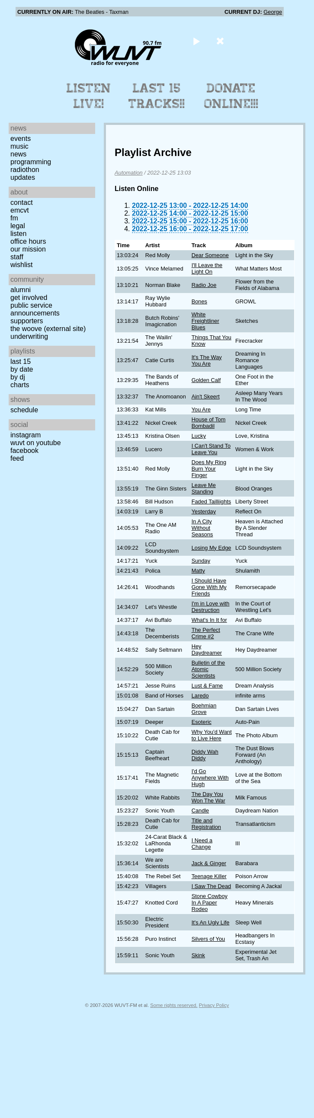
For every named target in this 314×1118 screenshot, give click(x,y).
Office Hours (28, 241)
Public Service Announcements (35, 309)
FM (14, 218)
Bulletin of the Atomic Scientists (208, 669)
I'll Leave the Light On (207, 268)
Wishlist (21, 264)
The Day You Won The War (208, 797)
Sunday (201, 560)
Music (19, 146)
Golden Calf (206, 380)
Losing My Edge (211, 548)
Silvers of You (208, 939)
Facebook (24, 450)
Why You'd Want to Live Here (212, 735)
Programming (30, 162)
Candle (200, 810)
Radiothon (24, 169)
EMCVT (19, 210)
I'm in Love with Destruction (211, 606)
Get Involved (28, 297)
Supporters (26, 321)
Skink (198, 955)
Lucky (199, 436)
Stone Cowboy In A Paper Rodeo (209, 902)
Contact (21, 202)
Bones (199, 301)
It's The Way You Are (207, 360)
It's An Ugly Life (211, 922)
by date (21, 369)
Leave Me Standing (204, 488)
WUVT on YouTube (35, 442)
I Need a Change (202, 843)
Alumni (20, 289)
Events (20, 138)
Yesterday (204, 511)
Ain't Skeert (206, 396)
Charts (19, 385)
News (18, 154)
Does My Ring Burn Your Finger (209, 468)
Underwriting (29, 336)
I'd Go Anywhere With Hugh (210, 777)
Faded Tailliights (211, 501)
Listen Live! (89, 95)
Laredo (200, 695)
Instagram (25, 435)
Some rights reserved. (173, 1005)
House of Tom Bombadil (209, 422)
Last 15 (20, 361)
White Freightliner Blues (205, 321)
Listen (18, 233)
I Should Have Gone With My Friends (209, 587)
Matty (198, 570)
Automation (129, 172)
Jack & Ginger (209, 863)
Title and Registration (206, 823)
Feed (17, 458)
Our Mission (28, 249)
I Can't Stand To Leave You (211, 449)
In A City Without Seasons (202, 528)
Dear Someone (210, 255)
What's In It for (209, 620)
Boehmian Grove (204, 708)
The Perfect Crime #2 (206, 633)
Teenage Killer (209, 876)
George (272, 12)
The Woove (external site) (48, 328)
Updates (22, 177)
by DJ (17, 377)
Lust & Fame (207, 685)
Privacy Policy (214, 1005)
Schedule (24, 410)
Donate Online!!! (231, 95)
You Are (201, 409)
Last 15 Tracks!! (156, 95)
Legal (17, 225)
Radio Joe (204, 285)
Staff (16, 257)
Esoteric (201, 722)
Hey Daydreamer (207, 649)
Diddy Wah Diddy (205, 755)
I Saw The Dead (211, 886)
